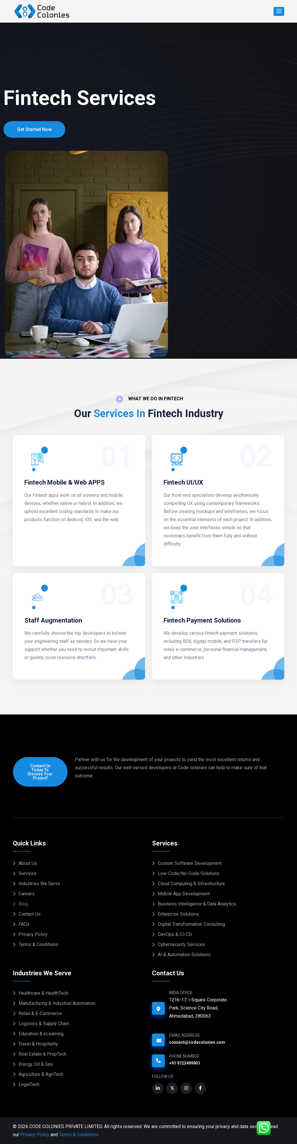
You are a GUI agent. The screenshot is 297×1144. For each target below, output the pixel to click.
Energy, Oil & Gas (36, 1064)
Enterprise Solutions (178, 914)
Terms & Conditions (38, 944)
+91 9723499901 (184, 1063)
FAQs (24, 924)
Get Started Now (34, 129)
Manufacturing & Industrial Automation (57, 1003)
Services (28, 873)
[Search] (279, 11)
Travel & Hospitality (38, 1044)
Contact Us (30, 914)
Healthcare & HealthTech (43, 993)
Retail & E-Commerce (40, 1013)
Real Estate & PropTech (42, 1054)
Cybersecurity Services (181, 944)
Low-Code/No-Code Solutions (189, 873)
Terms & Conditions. (79, 1134)
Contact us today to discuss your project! (40, 771)
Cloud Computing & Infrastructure (191, 883)
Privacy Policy (33, 934)
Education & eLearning (41, 1033)
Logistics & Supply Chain (44, 1023)
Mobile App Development (184, 893)
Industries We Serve (39, 883)
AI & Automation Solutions (184, 954)
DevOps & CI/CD (175, 934)
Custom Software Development (190, 863)
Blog (23, 904)
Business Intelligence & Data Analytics (197, 904)
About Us (28, 863)
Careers (27, 893)
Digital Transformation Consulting (191, 924)
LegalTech (29, 1084)
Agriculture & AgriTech (41, 1074)
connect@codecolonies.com (197, 1042)
